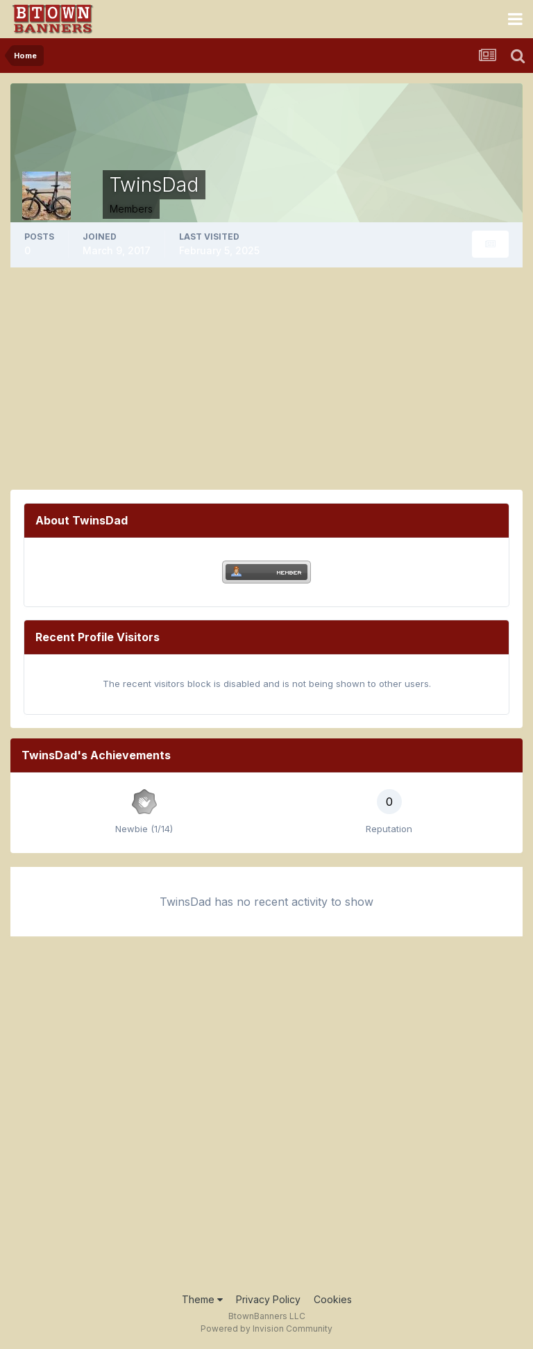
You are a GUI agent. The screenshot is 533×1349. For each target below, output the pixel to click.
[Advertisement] (266, 378)
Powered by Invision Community (266, 1328)
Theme (202, 1299)
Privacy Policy (268, 1299)
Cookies (333, 1299)
